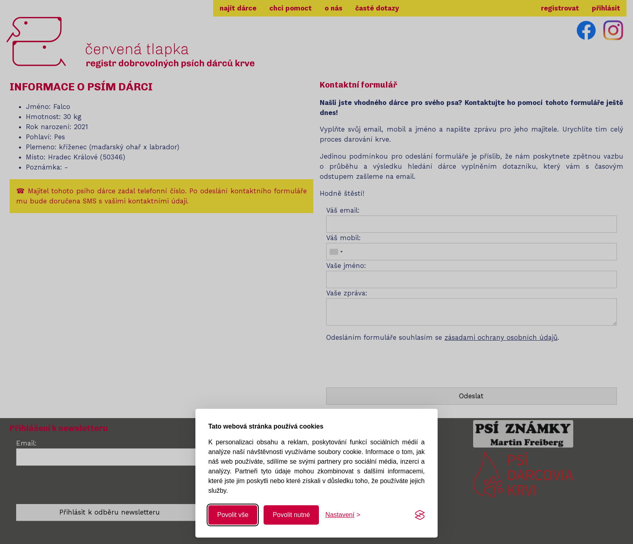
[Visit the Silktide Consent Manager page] (420, 515)
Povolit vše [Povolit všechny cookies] (232, 514)
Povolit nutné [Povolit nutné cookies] (291, 514)
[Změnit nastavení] (342, 515)
